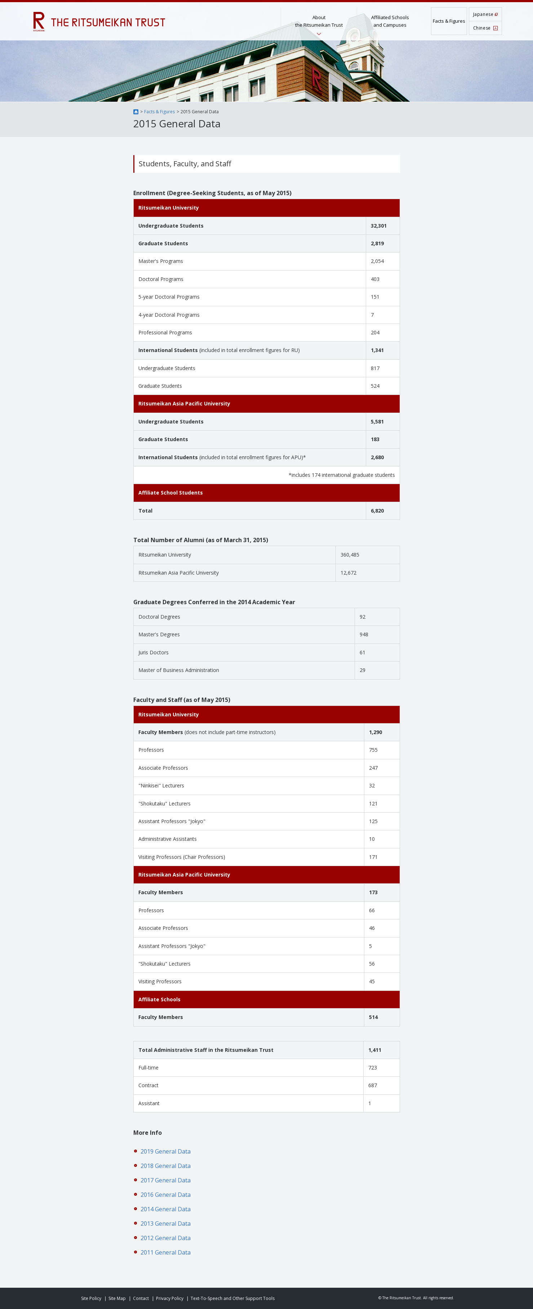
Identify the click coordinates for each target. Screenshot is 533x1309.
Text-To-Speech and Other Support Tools (233, 1298)
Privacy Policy (169, 1298)
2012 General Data (166, 1238)
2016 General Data (166, 1195)
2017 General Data (166, 1180)
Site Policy (91, 1298)
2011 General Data (166, 1252)
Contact (141, 1298)
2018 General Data (166, 1166)
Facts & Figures (159, 112)
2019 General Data (166, 1151)
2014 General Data (166, 1209)
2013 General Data (166, 1223)
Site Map (117, 1298)
